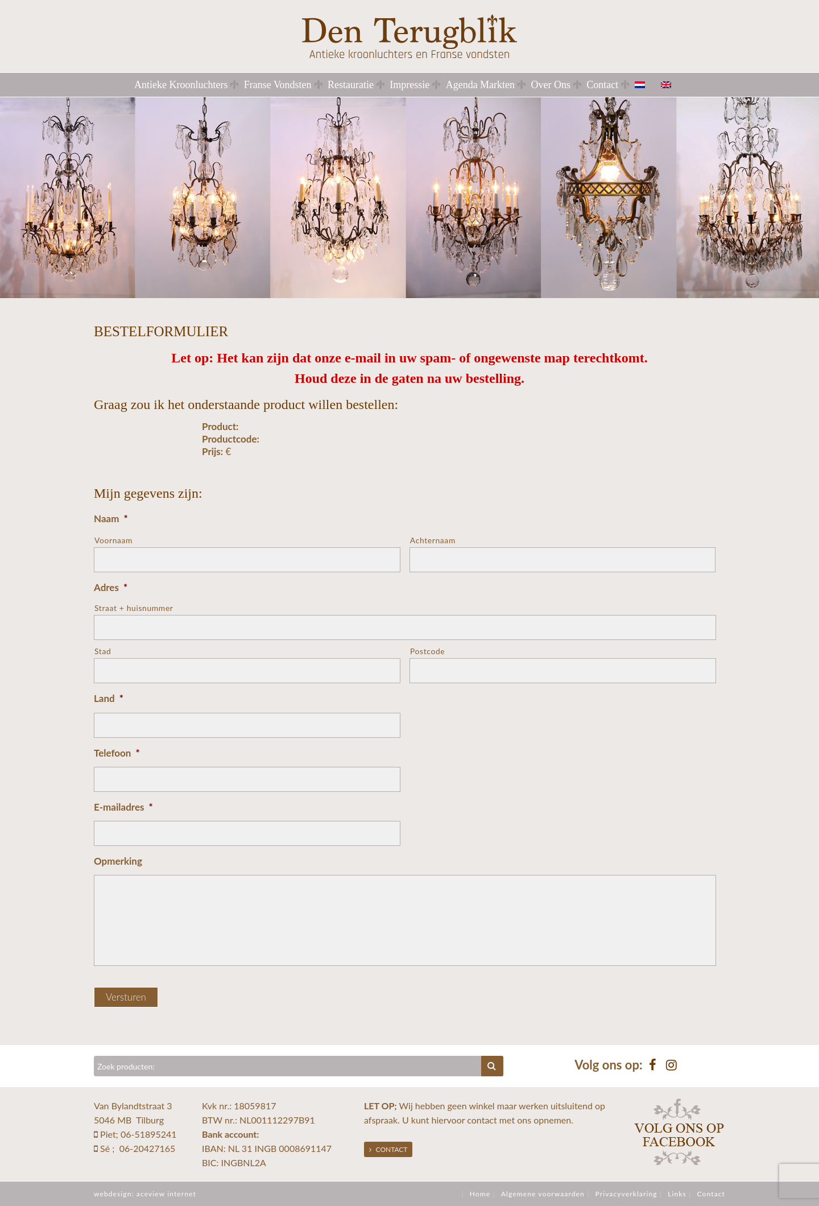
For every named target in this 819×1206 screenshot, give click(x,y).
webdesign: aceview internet (145, 1194)
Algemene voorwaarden (543, 1194)
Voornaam (113, 540)
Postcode (427, 651)
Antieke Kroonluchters (181, 84)
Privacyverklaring (626, 1194)
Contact (602, 84)
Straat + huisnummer (133, 608)
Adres (110, 587)
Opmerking (118, 861)
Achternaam (433, 540)
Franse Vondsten (278, 84)
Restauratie (351, 84)
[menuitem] (647, 85)
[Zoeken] (288, 1066)
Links (677, 1194)
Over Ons (550, 84)
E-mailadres (123, 807)
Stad (102, 651)
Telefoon (117, 753)
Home (480, 1194)
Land (108, 698)
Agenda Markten (480, 84)
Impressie (409, 84)
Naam (111, 518)
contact (482, 1119)
